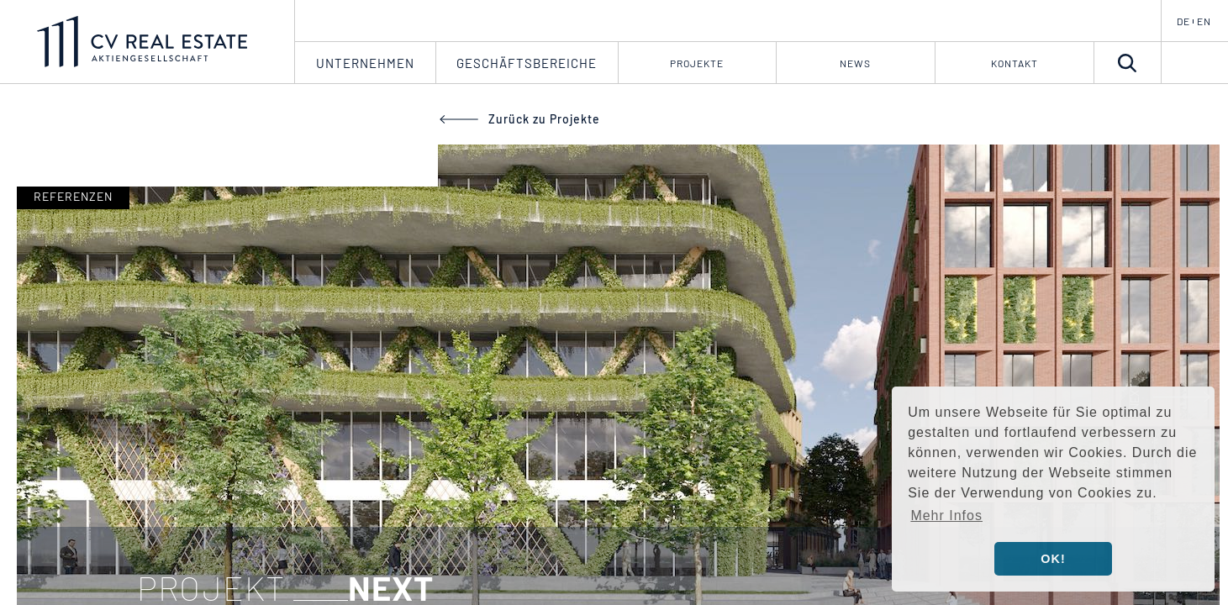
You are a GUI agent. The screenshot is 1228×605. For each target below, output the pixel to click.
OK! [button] (1053, 559)
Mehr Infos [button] (946, 515)
